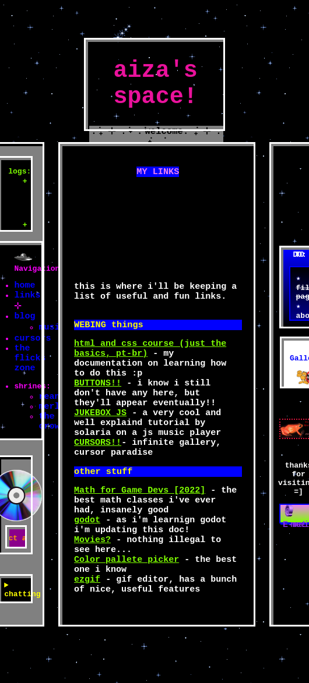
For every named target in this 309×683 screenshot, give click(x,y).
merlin (54, 429)
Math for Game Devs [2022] (139, 519)
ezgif (87, 624)
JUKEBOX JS (100, 432)
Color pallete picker (126, 601)
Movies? (92, 577)
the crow (48, 446)
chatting (16, 623)
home (24, 288)
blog (24, 323)
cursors (32, 349)
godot (87, 554)
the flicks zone (29, 372)
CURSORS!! (97, 467)
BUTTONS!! (97, 397)
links (27, 300)
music (51, 336)
